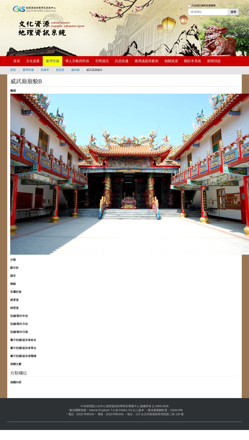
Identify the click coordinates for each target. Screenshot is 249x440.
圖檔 (13, 90)
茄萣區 (60, 69)
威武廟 (75, 69)
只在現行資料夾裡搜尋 (203, 5)
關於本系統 (192, 61)
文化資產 (33, 61)
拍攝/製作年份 (19, 315)
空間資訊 (102, 61)
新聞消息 (214, 61)
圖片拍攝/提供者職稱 (23, 356)
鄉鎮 (13, 283)
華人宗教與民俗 (77, 61)
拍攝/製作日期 (19, 332)
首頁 (16, 61)
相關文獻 (15, 364)
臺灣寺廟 (52, 61)
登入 (182, 17)
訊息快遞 (122, 61)
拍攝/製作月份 (19, 323)
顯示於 (14, 267)
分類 (13, 259)
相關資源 (171, 61)
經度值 (14, 299)
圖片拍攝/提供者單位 (23, 348)
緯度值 (14, 307)
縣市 (13, 275)
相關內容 (15, 382)
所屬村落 (15, 291)
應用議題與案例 (146, 61)
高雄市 (45, 69)
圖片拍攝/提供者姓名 (23, 340)
